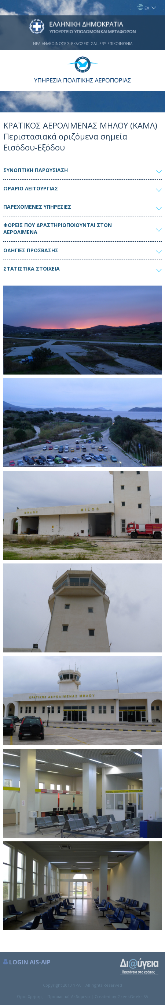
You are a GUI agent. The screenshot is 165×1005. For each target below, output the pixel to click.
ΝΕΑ (36, 43)
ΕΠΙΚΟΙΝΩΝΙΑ (119, 43)
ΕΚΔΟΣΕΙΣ (80, 43)
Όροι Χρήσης (30, 996)
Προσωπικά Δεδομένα (68, 996)
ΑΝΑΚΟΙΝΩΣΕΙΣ (56, 43)
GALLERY (98, 43)
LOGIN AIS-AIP (30, 962)
